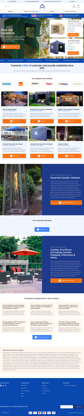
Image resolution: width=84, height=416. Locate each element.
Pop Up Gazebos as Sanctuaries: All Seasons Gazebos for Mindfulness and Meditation (41, 307)
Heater (52, 11)
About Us (44, 385)
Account (44, 393)
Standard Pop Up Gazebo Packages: (41, 109)
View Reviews (42, 229)
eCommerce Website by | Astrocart (75, 413)
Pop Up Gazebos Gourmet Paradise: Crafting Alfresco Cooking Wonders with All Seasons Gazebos (14, 307)
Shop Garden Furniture (66, 281)
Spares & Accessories (31, 11)
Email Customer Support (69, 385)
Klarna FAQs (23, 385)
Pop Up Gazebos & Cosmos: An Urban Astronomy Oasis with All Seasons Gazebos (68, 307)
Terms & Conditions (25, 391)
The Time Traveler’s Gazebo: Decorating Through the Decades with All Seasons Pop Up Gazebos (69, 323)
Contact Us (72, 1)
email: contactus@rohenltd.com (32, 1)
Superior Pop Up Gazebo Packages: (69, 109)
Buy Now (73, 34)
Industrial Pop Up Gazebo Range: (13, 144)
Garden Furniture (70, 11)
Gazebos (10, 11)
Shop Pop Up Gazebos (10, 47)
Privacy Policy (24, 388)
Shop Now (14, 121)
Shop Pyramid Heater (66, 203)
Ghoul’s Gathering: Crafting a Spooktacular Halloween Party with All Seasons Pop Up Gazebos (41, 323)
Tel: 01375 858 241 (12, 1)
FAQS (22, 396)
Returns (22, 393)
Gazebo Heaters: (63, 144)
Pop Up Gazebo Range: (10, 109)
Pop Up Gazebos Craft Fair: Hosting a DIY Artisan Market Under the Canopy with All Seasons (14, 323)
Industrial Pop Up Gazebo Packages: (41, 144)
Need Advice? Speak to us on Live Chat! (52, 1)
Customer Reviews (46, 391)
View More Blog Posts (42, 337)
